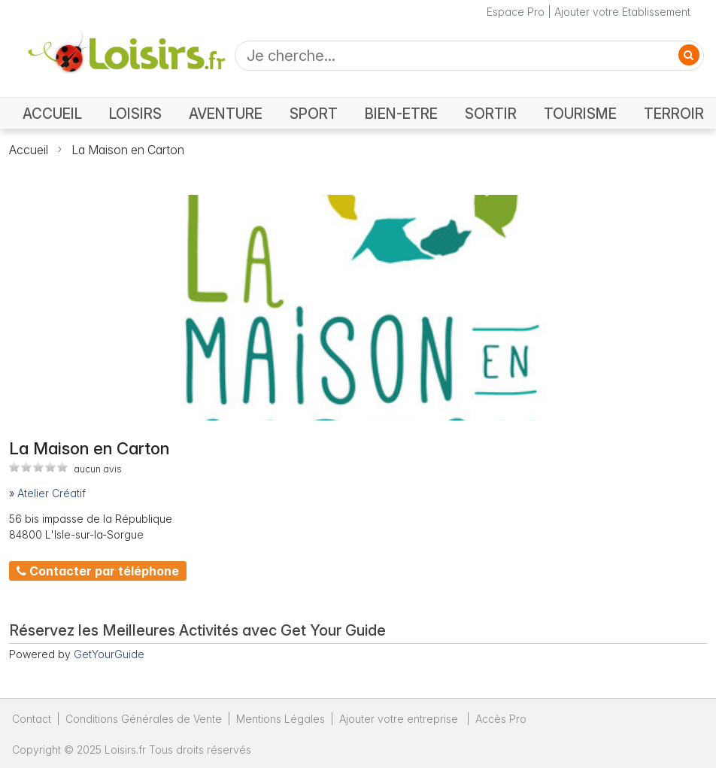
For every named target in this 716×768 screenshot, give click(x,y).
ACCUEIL (52, 114)
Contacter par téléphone (98, 570)
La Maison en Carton (127, 149)
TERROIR (674, 114)
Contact (31, 718)
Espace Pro (516, 11)
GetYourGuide (109, 654)
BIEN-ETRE (401, 114)
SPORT (314, 114)
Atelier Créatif (51, 493)
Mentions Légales (280, 718)
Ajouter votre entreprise (400, 718)
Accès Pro (500, 718)
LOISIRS (135, 114)
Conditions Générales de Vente (143, 718)
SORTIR (491, 114)
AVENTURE (225, 114)
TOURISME (580, 114)
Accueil (28, 149)
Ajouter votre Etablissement (622, 11)
